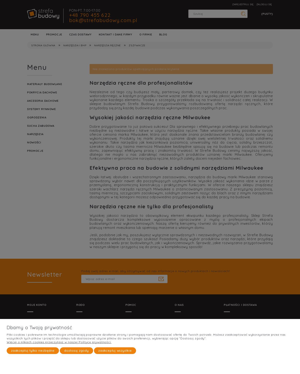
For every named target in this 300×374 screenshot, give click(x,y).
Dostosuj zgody (76, 351)
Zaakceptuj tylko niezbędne (33, 351)
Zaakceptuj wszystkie (115, 351)
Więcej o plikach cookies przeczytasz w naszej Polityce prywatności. (59, 342)
